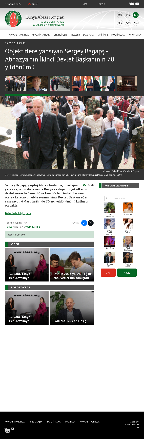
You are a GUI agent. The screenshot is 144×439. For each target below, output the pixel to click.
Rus (120, 15)
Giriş (85, 3)
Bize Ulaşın (36, 421)
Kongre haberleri (90, 421)
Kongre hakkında (19, 34)
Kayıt (101, 3)
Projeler (75, 34)
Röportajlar (135, 34)
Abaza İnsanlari (41, 34)
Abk (120, 23)
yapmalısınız (32, 225)
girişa (9, 225)
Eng (128, 15)
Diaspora (88, 34)
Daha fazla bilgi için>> (18, 211)
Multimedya (118, 34)
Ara (135, 23)
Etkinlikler (60, 34)
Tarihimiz (102, 34)
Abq (128, 23)
